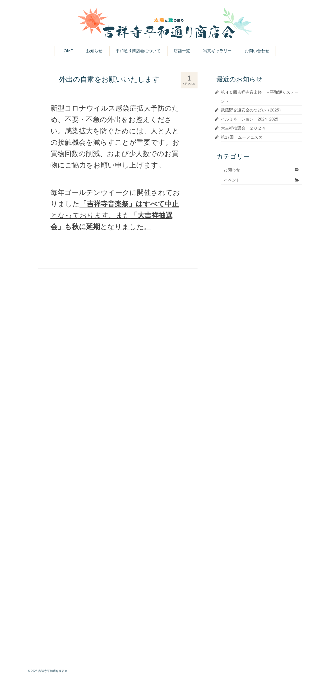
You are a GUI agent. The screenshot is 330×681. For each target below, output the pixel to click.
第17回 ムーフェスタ (241, 137)
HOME (67, 50)
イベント (232, 180)
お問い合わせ (257, 50)
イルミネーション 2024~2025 (249, 119)
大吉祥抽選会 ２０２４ (243, 128)
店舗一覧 (182, 50)
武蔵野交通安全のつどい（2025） (252, 110)
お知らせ (94, 50)
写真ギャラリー (217, 50)
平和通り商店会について (138, 50)
